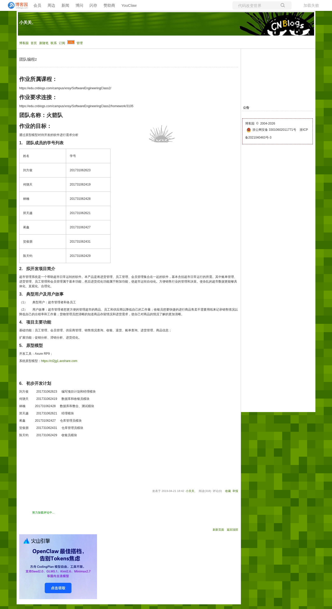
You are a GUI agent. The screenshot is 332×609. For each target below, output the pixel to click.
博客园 (24, 43)
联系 (54, 43)
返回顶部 (232, 529)
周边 (51, 5)
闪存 (93, 5)
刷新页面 (218, 529)
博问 (79, 5)
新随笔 (44, 43)
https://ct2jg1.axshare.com (59, 361)
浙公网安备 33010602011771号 (271, 130)
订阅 (62, 43)
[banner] (15, 5)
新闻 (65, 5)
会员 (37, 5)
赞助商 (109, 5)
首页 (34, 43)
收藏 (228, 490)
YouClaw (129, 5)
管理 (80, 43)
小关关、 (27, 22)
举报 (235, 490)
